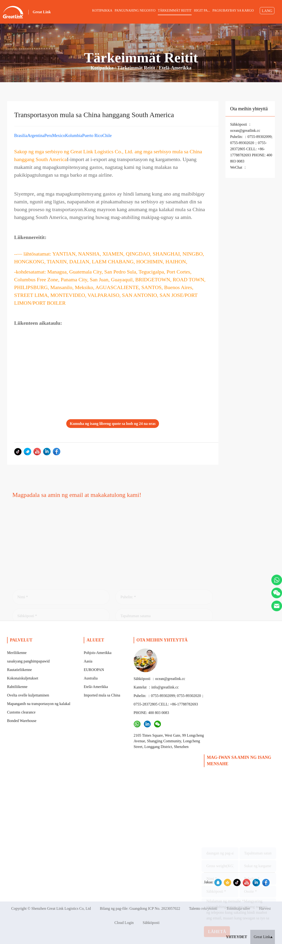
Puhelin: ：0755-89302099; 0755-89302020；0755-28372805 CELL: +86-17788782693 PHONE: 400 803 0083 (251, 149)
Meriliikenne (17, 653)
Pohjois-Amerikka (97, 653)
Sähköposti (151, 923)
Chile (107, 135)
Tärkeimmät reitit (136, 67)
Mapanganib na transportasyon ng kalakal (38, 704)
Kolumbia (73, 135)
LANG (267, 11)
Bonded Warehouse (21, 721)
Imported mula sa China (102, 695)
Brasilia (20, 135)
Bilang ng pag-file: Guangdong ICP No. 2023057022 (140, 908)
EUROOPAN (94, 670)
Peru (48, 135)
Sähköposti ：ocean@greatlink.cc (159, 679)
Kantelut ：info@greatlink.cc (156, 687)
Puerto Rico (92, 135)
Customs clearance (21, 712)
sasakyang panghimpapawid (28, 661)
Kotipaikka (102, 67)
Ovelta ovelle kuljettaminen (28, 695)
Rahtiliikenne (17, 687)
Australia (91, 678)
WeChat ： (238, 167)
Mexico (58, 135)
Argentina (35, 135)
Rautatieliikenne (19, 670)
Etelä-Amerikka (175, 67)
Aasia (88, 661)
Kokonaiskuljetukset (22, 678)
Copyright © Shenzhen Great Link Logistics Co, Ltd (51, 908)
